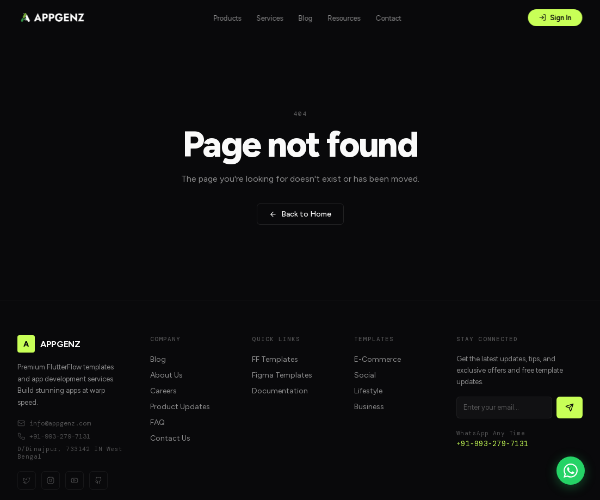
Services (270, 18)
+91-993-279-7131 (53, 436)
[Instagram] (50, 480)
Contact (388, 18)
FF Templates (275, 359)
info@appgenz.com (53, 423)
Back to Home (300, 214)
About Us (166, 375)
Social (365, 375)
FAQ (157, 422)
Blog (306, 18)
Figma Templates (282, 375)
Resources (344, 18)
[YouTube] (74, 480)
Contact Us (170, 438)
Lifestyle (368, 391)
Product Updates (180, 406)
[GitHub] (98, 480)
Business (369, 406)
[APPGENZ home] (52, 17)
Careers (163, 391)
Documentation (280, 391)
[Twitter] (26, 480)
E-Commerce (377, 359)
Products (228, 18)
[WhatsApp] (570, 470)
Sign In (555, 18)
